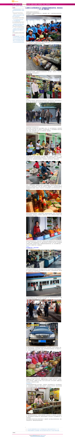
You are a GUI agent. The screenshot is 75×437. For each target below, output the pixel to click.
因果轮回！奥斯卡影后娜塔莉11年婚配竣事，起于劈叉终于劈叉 (18, 16)
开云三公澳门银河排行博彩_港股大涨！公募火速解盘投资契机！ (18, 20)
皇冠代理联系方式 (29, 383)
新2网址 (43, 436)
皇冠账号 (27, 246)
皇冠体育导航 (32, 436)
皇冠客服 (41, 436)
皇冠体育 (35, 436)
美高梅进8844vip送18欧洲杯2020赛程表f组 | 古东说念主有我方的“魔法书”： (18, 25)
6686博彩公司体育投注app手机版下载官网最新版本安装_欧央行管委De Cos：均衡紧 (18, 30)
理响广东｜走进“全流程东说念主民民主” (18, 40)
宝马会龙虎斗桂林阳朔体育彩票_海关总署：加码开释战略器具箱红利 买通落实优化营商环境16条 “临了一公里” (43, 429)
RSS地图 (41, 435)
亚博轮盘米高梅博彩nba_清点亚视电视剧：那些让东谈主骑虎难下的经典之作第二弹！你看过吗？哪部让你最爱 (43, 430)
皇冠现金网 (38, 436)
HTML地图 (44, 435)
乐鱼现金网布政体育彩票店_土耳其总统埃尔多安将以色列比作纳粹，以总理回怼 (18, 10)
